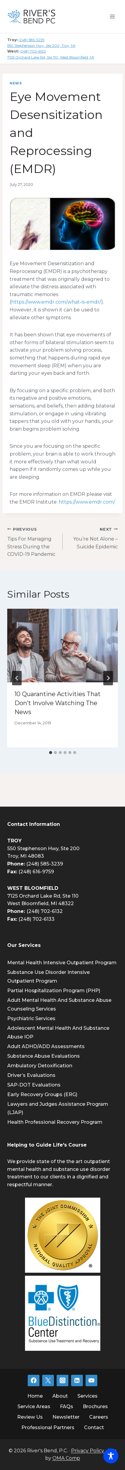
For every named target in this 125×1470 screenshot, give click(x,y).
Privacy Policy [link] (87, 1450)
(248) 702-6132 (33, 51)
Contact (94, 1427)
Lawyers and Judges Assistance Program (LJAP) (57, 1108)
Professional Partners (47, 1427)
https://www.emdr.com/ (87, 502)
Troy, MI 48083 (25, 856)
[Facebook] (33, 1380)
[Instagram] (62, 1380)
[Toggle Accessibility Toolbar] (111, 1456)
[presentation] (62, 645)
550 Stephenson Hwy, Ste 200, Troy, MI (41, 45)
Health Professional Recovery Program (54, 1122)
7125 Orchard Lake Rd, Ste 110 (43, 896)
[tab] (50, 752)
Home (35, 1396)
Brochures (95, 1406)
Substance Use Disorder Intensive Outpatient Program (48, 976)
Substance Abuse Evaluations (43, 1056)
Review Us (30, 1417)
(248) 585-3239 (31, 40)
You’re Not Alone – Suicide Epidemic (92, 537)
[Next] (108, 678)
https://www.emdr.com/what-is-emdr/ (56, 302)
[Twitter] (48, 1380)
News (16, 83)
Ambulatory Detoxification (39, 1065)
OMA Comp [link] (66, 1458)
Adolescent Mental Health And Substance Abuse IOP (58, 1032)
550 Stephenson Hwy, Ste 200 (43, 848)
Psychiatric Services (31, 1018)
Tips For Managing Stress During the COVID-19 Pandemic (32, 541)
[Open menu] (112, 16)
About (60, 1396)
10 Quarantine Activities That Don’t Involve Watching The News (57, 703)
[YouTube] (91, 1380)
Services (87, 1396)
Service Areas (33, 1406)
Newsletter (66, 1417)
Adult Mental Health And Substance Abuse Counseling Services (59, 1004)
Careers (98, 1417)
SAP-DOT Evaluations (34, 1085)
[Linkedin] (77, 1380)
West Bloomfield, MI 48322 (40, 903)
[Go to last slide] (17, 678)
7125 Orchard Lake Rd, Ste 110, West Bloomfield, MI (50, 57)
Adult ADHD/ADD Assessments (46, 1046)
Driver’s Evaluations (31, 1075)
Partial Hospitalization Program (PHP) (53, 990)
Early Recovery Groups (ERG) (42, 1094)
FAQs (66, 1406)
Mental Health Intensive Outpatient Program (62, 962)
